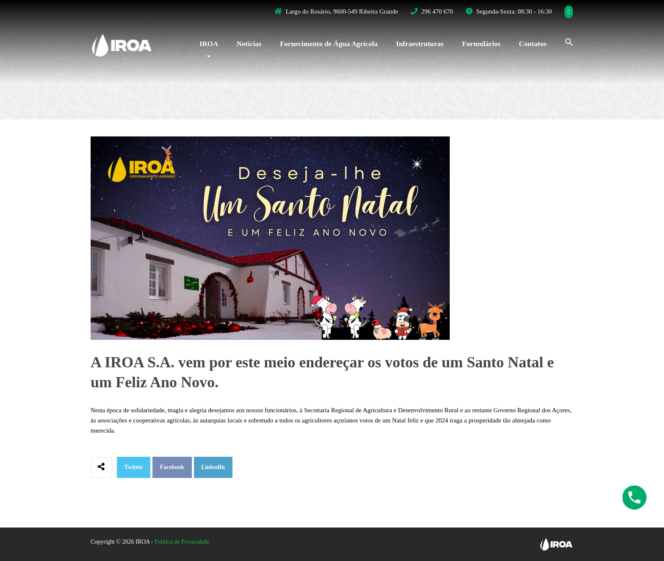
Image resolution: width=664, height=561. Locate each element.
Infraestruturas (419, 44)
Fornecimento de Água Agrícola (329, 44)
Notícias (249, 44)
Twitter (134, 467)
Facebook (172, 467)
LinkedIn (213, 467)
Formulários (481, 44)
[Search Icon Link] (564, 41)
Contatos (532, 44)
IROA (208, 44)
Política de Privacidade (182, 542)
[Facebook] (568, 12)
